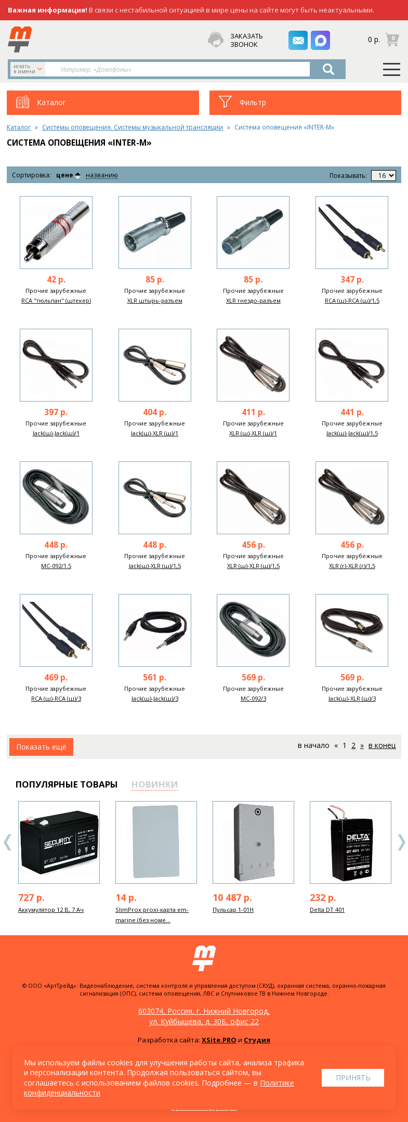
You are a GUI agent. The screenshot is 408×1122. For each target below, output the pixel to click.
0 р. (374, 39)
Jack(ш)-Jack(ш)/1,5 (352, 433)
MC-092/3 (253, 698)
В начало (314, 745)
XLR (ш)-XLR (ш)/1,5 (253, 566)
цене (64, 175)
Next (401, 842)
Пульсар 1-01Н (233, 909)
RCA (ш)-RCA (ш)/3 (56, 698)
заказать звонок (245, 40)
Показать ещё (41, 747)
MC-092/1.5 (56, 566)
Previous (8, 842)
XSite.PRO (219, 1039)
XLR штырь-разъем (154, 300)
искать (29, 68)
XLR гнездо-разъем (253, 300)
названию (101, 175)
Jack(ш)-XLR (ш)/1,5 (155, 566)
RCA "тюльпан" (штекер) (56, 300)
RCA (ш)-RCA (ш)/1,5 (352, 300)
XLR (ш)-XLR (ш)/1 (253, 433)
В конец (382, 745)
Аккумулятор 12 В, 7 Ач (51, 909)
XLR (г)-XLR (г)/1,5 (352, 566)
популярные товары (67, 784)
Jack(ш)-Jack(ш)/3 (154, 698)
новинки (154, 784)
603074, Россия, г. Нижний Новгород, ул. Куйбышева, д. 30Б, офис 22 (204, 1016)
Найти (328, 69)
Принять (353, 1077)
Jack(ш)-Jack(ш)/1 (56, 433)
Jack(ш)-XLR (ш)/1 (154, 433)
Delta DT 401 (327, 909)
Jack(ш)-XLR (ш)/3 (352, 698)
